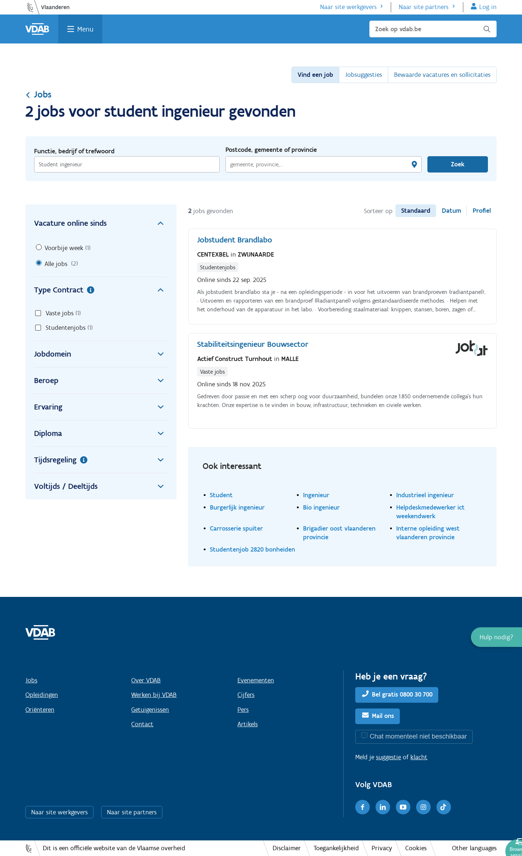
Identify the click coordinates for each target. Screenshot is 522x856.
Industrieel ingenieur (425, 495)
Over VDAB (146, 680)
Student (221, 495)
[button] (496, 637)
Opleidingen (41, 695)
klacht (418, 757)
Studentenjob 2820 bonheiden (252, 549)
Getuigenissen (150, 710)
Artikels (247, 724)
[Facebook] (362, 807)
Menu (85, 29)
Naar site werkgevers (348, 7)
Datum (451, 211)
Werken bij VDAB (154, 695)
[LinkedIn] (383, 807)
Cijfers (245, 695)
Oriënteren (39, 710)
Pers (243, 710)
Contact (142, 724)
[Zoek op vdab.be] (433, 29)
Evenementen (255, 680)
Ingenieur (316, 495)
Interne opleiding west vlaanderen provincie (428, 532)
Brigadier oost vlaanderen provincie (339, 532)
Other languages (474, 848)
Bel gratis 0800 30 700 (402, 694)
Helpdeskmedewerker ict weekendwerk (430, 511)
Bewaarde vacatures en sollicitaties (442, 75)
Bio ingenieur (321, 507)
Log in (488, 7)
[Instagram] (423, 807)
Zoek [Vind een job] (457, 164)
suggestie (388, 757)
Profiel (482, 211)
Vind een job (315, 75)
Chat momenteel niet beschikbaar (418, 736)
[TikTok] (443, 807)
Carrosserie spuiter (236, 528)
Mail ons (383, 716)
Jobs (38, 94)
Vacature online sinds (101, 223)
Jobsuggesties (363, 75)
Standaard (415, 211)
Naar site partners (423, 7)
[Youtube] (403, 807)
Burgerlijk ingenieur (237, 507)
